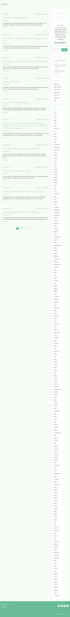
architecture (57, 128)
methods (56, 392)
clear (55, 196)
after (55, 117)
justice (55, 346)
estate (55, 269)
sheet (55, 525)
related (55, 476)
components (57, 210)
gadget (55, 286)
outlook (55, 424)
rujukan (55, 500)
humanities (56, 324)
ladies (55, 356)
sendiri (55, 517)
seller (55, 511)
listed (55, 373)
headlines (56, 302)
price (55, 443)
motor (55, 400)
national (56, 403)
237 (29, 228)
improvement (57, 332)
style (55, 538)
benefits (56, 158)
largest (55, 365)
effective (56, 250)
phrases (56, 430)
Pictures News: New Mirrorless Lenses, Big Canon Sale (24, 191)
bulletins (56, 180)
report (55, 487)
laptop (55, 359)
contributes (56, 212)
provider (56, 457)
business (56, 183)
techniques (56, 552)
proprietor (56, 454)
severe (55, 519)
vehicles (56, 582)
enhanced (56, 261)
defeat (55, 226)
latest (55, 367)
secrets (55, 509)
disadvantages (57, 245)
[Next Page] (33, 228)
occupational (57, 411)
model (55, 397)
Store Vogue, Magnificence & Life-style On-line (21, 148)
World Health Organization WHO (16, 171)
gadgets (56, 288)
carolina (56, 185)
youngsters (56, 596)
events (55, 272)
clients (55, 199)
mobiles (55, 394)
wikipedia (56, 590)
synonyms (56, 547)
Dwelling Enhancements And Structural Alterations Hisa (25, 61)
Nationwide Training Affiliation (15, 102)
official (55, 416)
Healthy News (6, 20)
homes (55, 313)
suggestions (57, 541)
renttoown (56, 484)
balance (55, 153)
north (55, 408)
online (55, 419)
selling (55, 514)
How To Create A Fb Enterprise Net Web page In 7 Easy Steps (25, 39)
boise (55, 166)
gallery (55, 291)
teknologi (56, 557)
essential (56, 267)
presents (56, 441)
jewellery (56, 343)
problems (56, 446)
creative (56, 221)
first (55, 283)
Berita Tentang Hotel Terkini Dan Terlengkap (21, 212)
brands (55, 172)
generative (56, 297)
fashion (55, 278)
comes (55, 204)
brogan (55, 177)
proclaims (56, 449)
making (55, 378)
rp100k (55, 498)
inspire (55, 335)
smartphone (57, 530)
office (55, 413)
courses (55, 218)
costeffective (57, 215)
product (56, 452)
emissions (56, 256)
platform (56, 438)
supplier (56, 544)
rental (55, 481)
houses (55, 321)
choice (55, 191)
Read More (5, 27)
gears (55, 294)
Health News (57, 89)
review (55, 495)
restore (55, 490)
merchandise (57, 389)
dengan (55, 231)
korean (55, 354)
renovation (56, 479)
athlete (55, 139)
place (55, 435)
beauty (55, 155)
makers (55, 375)
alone (55, 125)
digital (55, 242)
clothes (55, 202)
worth (55, 593)
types (55, 571)
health (55, 305)
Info (55, 100)
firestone (56, 280)
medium (56, 384)
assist (55, 136)
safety (55, 503)
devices (55, 240)
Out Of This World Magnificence (16, 17)
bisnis (55, 163)
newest (55, 405)
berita (55, 161)
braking (55, 169)
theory (55, 560)
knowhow (56, 351)
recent (55, 471)
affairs (55, 115)
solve (55, 533)
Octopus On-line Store (12, 82)
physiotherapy (57, 432)
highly (55, 310)
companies (56, 207)
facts (55, 275)
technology (56, 555)
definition (56, 229)
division (55, 248)
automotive (56, 150)
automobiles (57, 147)
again (55, 120)
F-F (2, 2)
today (55, 566)
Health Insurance (58, 87)
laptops (55, 362)
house (55, 318)
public (55, 462)
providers (56, 460)
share (55, 522)
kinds (55, 348)
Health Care (56, 84)
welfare (55, 587)
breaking (56, 174)
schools (55, 506)
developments (57, 237)
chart (55, 188)
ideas (55, 327)
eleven (55, 253)
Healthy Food (57, 92)
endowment (57, 259)
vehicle (55, 579)
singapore (56, 528)
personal (56, 427)
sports (55, 536)
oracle (55, 422)
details (55, 234)
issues (55, 340)
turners (55, 568)
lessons (55, 370)
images (55, 329)
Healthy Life (57, 95)
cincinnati (56, 193)
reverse (55, 492)
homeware (56, 316)
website (56, 585)
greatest (56, 299)
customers (56, 223)
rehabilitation (57, 473)
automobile (56, 144)
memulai (56, 386)
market (55, 381)
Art (54, 131)
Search (64, 50)
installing (56, 337)
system (55, 549)
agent (55, 123)
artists (55, 134)
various (55, 577)
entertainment (57, 264)
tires (55, 563)
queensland (56, 465)
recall (55, 468)
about (55, 112)
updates (56, 574)
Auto (55, 142)
